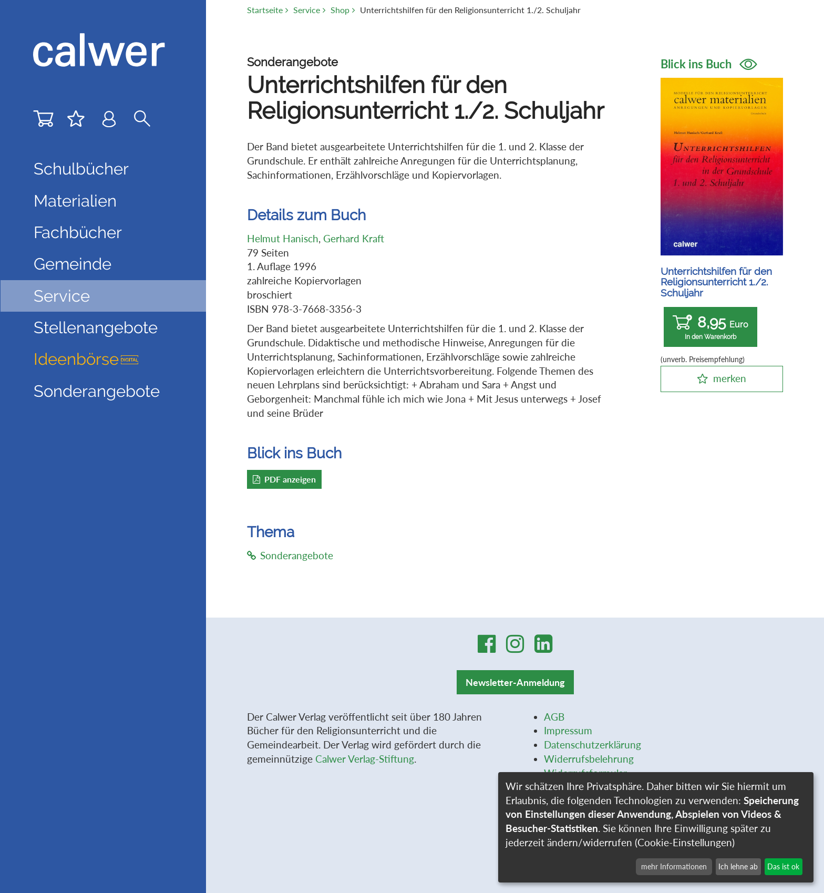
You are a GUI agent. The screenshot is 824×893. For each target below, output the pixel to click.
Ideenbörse (86, 359)
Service (306, 10)
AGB (554, 717)
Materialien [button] (75, 200)
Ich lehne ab (738, 866)
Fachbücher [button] (78, 232)
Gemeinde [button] (72, 263)
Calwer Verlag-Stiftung (364, 759)
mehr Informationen (674, 866)
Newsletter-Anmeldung (515, 682)
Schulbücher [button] (81, 168)
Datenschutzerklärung (592, 744)
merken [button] (729, 378)
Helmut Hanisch (282, 238)
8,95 (710, 327)
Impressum (568, 730)
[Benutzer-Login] (109, 121)
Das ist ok (783, 866)
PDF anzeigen (284, 479)
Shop (340, 10)
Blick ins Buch (709, 64)
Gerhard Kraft (353, 238)
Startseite (265, 10)
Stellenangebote (96, 327)
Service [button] (62, 295)
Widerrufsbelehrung (589, 759)
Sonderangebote (97, 391)
